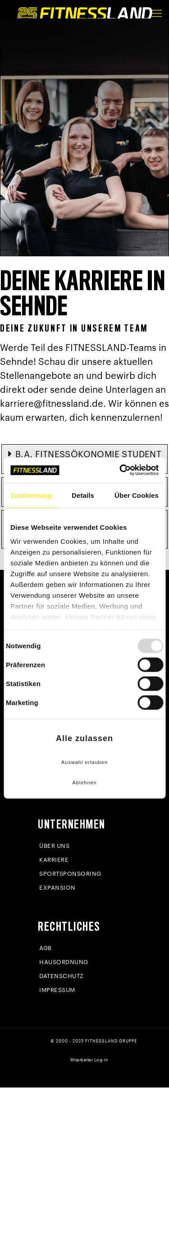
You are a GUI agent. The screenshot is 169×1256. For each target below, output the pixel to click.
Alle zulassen (84, 738)
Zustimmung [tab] (30, 495)
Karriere (54, 860)
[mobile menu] (156, 13)
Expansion (57, 888)
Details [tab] (83, 495)
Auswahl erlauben (84, 762)
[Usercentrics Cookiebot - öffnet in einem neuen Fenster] (120, 470)
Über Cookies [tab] (136, 495)
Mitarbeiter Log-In (89, 1060)
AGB (45, 948)
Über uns (54, 846)
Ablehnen (84, 782)
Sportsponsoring (70, 874)
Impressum (57, 990)
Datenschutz (61, 976)
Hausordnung (63, 962)
